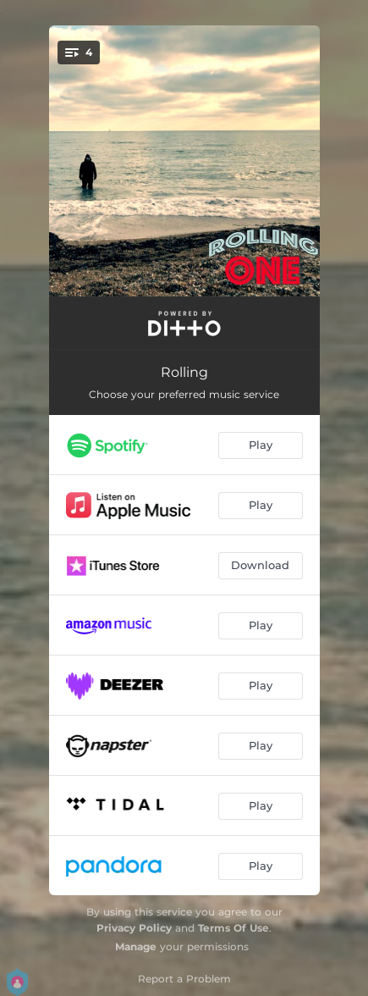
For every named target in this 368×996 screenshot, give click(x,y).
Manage (136, 946)
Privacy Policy (134, 927)
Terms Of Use (233, 927)
